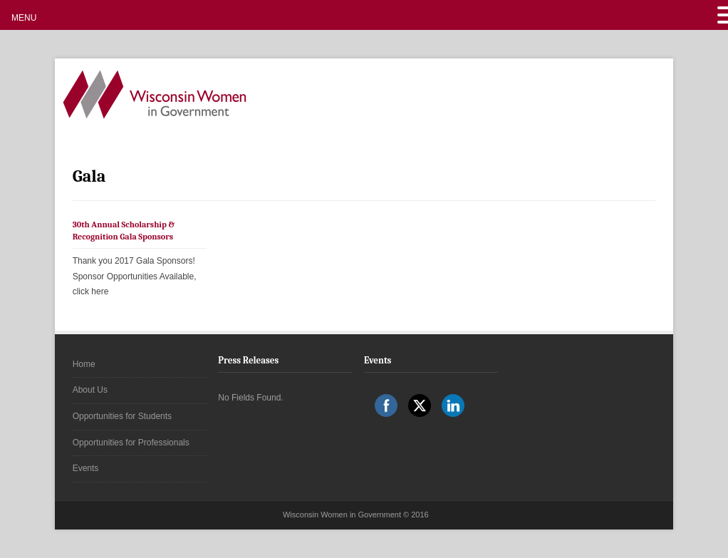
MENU (23, 18)
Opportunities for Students (122, 416)
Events (86, 468)
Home (84, 364)
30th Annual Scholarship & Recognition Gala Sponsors (124, 230)
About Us (90, 390)
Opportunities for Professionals (131, 443)
